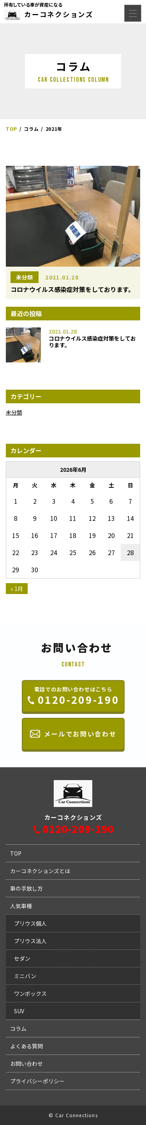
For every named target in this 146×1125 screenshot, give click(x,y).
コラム (18, 1028)
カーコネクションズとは (40, 871)
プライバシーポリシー (37, 1081)
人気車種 (21, 906)
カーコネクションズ (58, 14)
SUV (19, 1011)
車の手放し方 (26, 888)
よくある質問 (26, 1046)
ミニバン (25, 976)
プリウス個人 (30, 923)
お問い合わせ (26, 1063)
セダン (22, 958)
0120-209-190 (78, 829)
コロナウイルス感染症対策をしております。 (92, 342)
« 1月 (17, 588)
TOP (15, 853)
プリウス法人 (30, 941)
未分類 (24, 277)
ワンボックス (30, 993)
